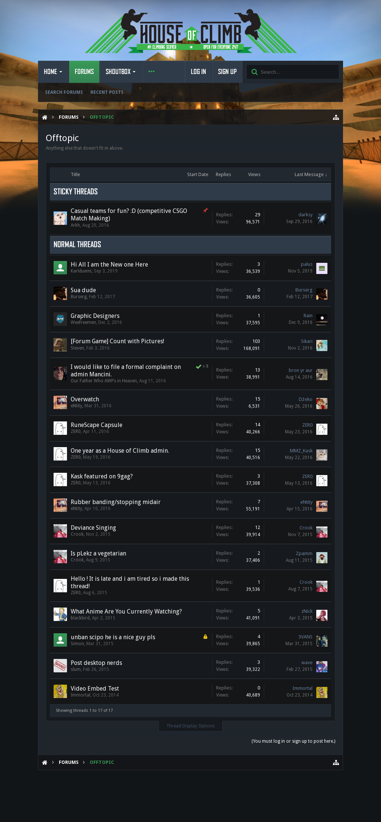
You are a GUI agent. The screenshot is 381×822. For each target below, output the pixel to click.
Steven (77, 348)
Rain (308, 315)
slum (76, 669)
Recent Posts (107, 92)
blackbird (80, 618)
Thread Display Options (190, 726)
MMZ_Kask (301, 450)
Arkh (75, 225)
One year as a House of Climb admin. (120, 450)
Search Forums (64, 92)
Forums (84, 72)
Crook (77, 534)
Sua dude (83, 290)
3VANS (305, 637)
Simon (77, 643)
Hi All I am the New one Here (109, 264)
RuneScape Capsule (96, 424)
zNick (307, 611)
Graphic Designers (95, 315)
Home (50, 72)
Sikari (307, 341)
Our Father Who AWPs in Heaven (104, 380)
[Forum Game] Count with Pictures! (117, 341)
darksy (305, 214)
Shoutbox (118, 72)
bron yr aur (301, 370)
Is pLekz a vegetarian (98, 553)
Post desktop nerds (96, 662)
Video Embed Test (95, 688)
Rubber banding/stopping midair (116, 502)
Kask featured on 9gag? (102, 476)
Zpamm (304, 553)
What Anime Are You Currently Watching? (126, 611)
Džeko (306, 399)
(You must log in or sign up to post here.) (293, 741)
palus (307, 264)
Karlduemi (81, 271)
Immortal (80, 695)
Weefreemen (83, 322)
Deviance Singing (93, 527)
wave (307, 662)
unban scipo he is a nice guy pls (113, 637)
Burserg (79, 296)
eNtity (76, 405)
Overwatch (85, 399)
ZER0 (76, 431)
